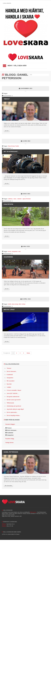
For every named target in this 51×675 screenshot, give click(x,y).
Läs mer (7, 130)
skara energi (15, 304)
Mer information (8, 485)
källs (20, 304)
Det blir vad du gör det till (13, 399)
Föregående (6, 353)
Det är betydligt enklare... (14, 415)
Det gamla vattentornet (13, 396)
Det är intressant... (11, 151)
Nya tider (9, 384)
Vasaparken (8, 257)
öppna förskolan (27, 198)
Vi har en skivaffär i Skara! (14, 390)
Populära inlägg (9, 438)
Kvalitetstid (8, 204)
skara (15, 198)
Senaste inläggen (10, 424)
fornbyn (23, 304)
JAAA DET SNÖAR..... (13, 393)
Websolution (33, 512)
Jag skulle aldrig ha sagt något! (15, 409)
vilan (19, 251)
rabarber (19, 198)
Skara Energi (11, 146)
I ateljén (9, 387)
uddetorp (10, 198)
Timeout (7, 99)
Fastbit (17, 146)
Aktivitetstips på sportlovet (14, 406)
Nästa (28, 353)
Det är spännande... (12, 412)
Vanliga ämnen (9, 442)
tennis (9, 251)
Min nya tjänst (9, 309)
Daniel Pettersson (11, 452)
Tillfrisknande (10, 403)
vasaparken (15, 251)
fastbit (9, 304)
